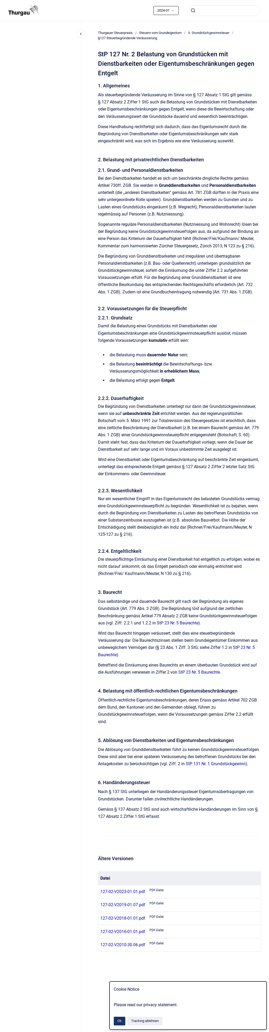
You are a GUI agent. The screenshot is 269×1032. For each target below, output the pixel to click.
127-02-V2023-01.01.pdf (122, 891)
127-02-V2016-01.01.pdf (122, 931)
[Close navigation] (81, 34)
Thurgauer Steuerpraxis (115, 33)
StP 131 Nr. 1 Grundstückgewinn (216, 763)
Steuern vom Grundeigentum (160, 33)
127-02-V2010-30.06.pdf (122, 944)
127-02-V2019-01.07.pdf (122, 904)
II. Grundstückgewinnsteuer (208, 33)
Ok (119, 1021)
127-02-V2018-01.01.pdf (122, 918)
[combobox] (223, 11)
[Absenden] (193, 10)
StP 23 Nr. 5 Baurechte (177, 622)
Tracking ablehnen (145, 1021)
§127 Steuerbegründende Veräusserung (127, 38)
